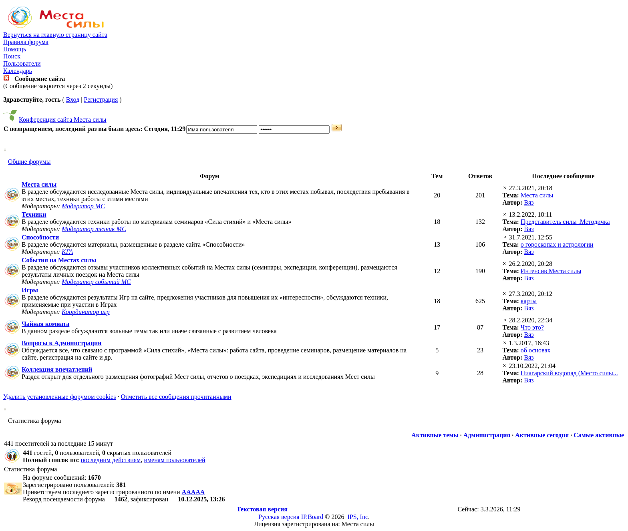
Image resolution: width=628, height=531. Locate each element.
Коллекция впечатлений (57, 369)
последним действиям (111, 460)
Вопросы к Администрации (62, 343)
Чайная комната (45, 323)
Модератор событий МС (96, 281)
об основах (536, 350)
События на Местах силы (59, 260)
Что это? (532, 327)
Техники (34, 214)
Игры (30, 290)
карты (529, 301)
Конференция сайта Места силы (63, 119)
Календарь (17, 70)
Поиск (11, 56)
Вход (73, 99)
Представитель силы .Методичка (565, 221)
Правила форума (25, 41)
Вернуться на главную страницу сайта (55, 34)
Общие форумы (29, 161)
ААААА (193, 492)
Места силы (39, 184)
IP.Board (312, 516)
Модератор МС (83, 206)
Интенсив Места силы (551, 271)
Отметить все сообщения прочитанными (176, 396)
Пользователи (22, 63)
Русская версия (279, 516)
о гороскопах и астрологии (557, 244)
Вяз (528, 202)
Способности (40, 237)
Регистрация (101, 99)
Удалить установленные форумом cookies (59, 396)
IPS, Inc (357, 516)
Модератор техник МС (94, 228)
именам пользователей (174, 460)
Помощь (14, 49)
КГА (67, 251)
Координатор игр (86, 311)
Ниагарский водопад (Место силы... (569, 373)
